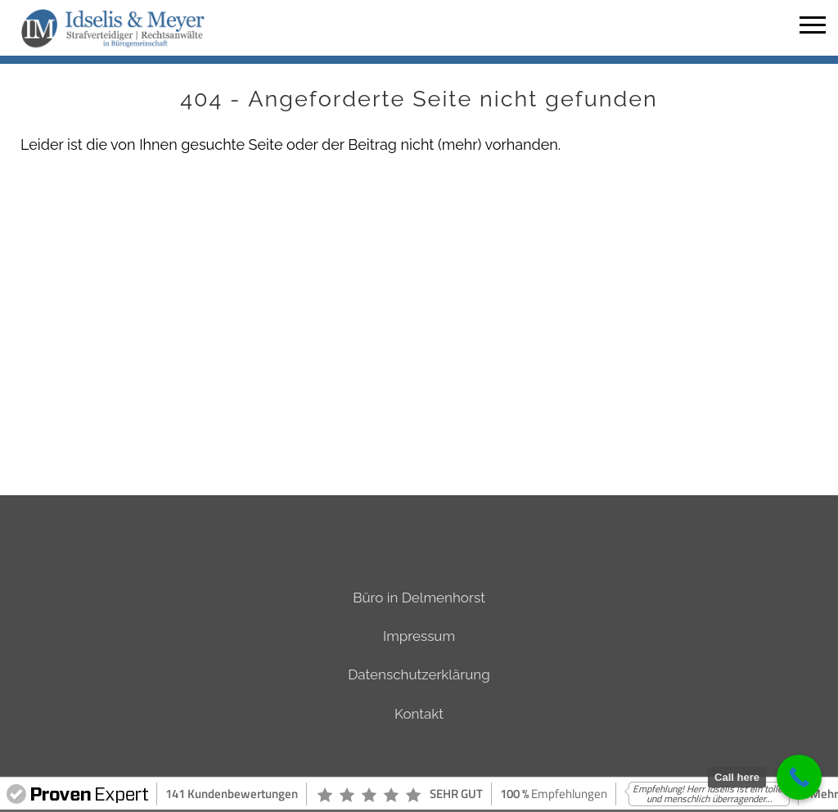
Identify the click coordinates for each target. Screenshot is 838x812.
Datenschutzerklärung (418, 674)
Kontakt (419, 714)
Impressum (419, 636)
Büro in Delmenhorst (419, 597)
